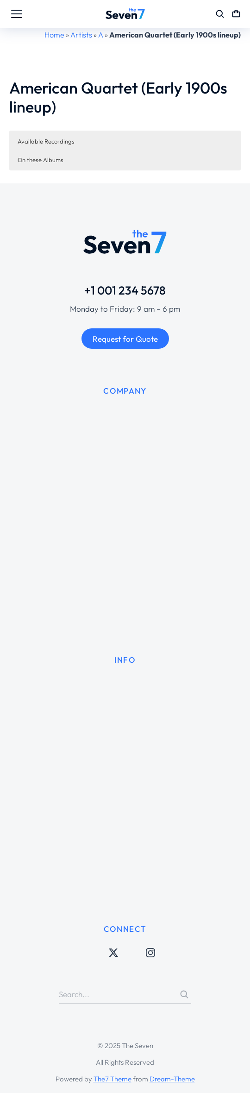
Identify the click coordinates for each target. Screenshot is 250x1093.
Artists (81, 34)
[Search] (184, 994)
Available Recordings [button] (46, 141)
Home (54, 34)
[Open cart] (236, 14)
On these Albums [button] (40, 159)
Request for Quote (125, 339)
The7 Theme (112, 1078)
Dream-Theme (172, 1078)
